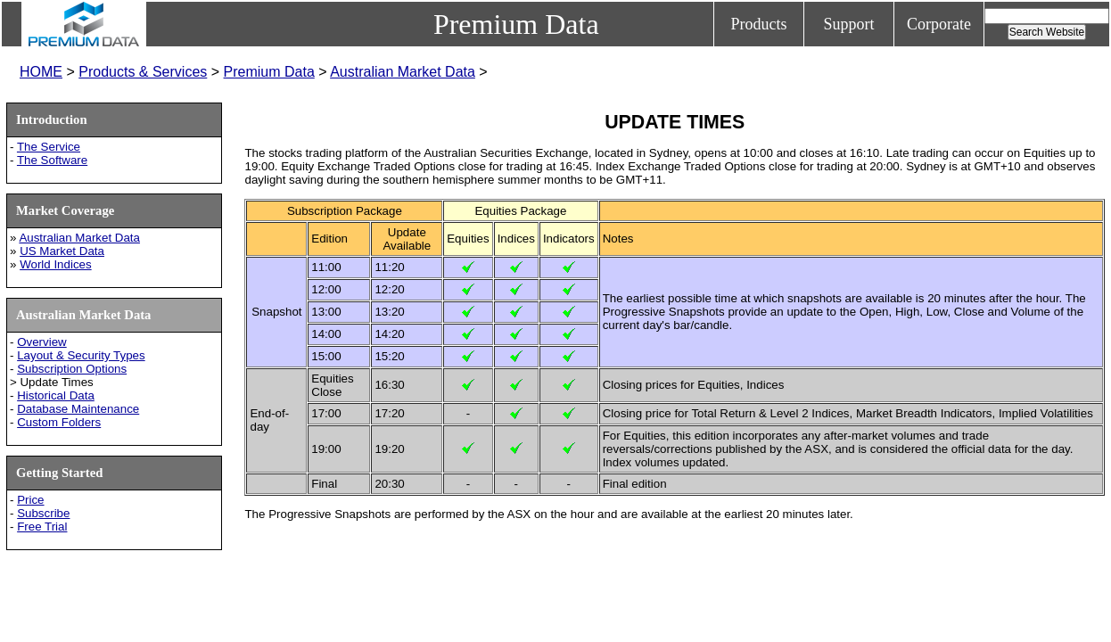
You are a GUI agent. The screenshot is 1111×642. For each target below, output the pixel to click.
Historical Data (56, 395)
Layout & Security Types (80, 355)
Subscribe (43, 513)
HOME (41, 71)
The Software (52, 160)
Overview (42, 342)
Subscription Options (72, 368)
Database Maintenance (78, 409)
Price (30, 499)
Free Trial (42, 526)
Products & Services (142, 71)
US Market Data (62, 251)
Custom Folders (59, 422)
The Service (48, 146)
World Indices (56, 264)
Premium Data (269, 71)
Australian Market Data (402, 71)
